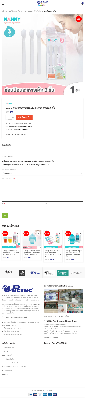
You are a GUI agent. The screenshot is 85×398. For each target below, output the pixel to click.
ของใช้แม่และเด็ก (14, 11)
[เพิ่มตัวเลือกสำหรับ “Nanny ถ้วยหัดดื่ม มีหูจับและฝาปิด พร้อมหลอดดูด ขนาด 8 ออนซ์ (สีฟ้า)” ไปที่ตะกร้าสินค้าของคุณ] (80, 233)
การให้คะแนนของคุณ (9, 169)
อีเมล (46, 204)
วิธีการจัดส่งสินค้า (8, 359)
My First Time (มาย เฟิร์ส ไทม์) (31, 11)
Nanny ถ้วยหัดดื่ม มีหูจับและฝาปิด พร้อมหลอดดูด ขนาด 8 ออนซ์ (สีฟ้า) (74, 254)
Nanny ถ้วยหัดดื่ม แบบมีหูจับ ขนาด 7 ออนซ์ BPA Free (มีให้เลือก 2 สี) (32, 253)
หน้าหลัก (4, 11)
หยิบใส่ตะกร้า (24, 117)
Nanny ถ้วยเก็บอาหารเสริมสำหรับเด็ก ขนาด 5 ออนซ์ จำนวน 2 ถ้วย (11, 253)
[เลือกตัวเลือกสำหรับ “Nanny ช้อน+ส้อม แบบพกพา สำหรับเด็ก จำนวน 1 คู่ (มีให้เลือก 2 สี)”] (59, 233)
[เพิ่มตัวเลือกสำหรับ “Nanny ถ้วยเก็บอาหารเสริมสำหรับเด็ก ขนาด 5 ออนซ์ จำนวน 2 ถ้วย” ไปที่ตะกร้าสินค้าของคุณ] (17, 233)
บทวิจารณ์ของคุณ (8, 179)
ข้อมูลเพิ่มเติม (6, 145)
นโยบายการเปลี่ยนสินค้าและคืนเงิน (14, 367)
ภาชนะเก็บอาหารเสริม (49, 11)
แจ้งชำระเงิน (6, 351)
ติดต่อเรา (5, 374)
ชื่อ (3, 204)
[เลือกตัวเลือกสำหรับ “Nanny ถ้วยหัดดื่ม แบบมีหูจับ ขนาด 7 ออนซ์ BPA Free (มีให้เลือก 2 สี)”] (38, 233)
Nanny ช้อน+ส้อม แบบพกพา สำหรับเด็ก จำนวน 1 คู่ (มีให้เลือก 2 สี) (53, 254)
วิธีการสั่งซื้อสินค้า (8, 348)
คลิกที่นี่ (55, 337)
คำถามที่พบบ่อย (7, 370)
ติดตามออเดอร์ (7, 355)
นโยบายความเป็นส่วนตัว (10, 363)
